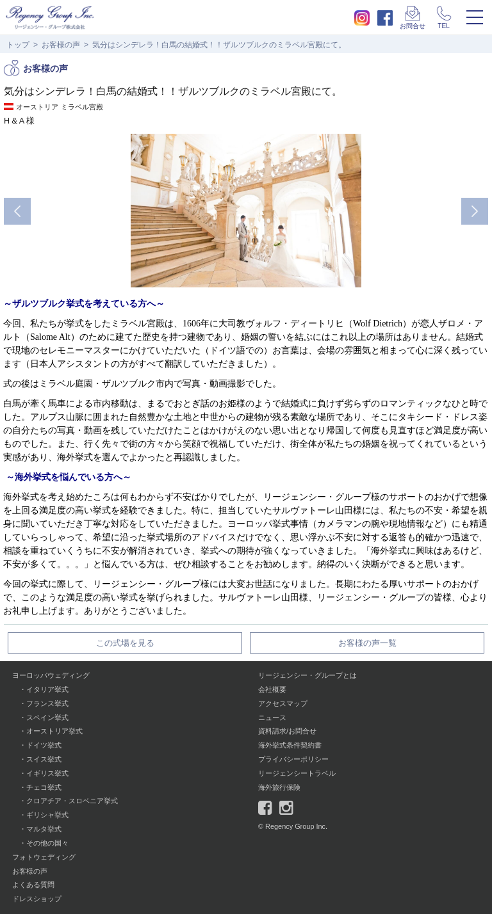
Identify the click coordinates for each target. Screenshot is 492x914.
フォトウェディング (44, 857)
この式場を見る (125, 643)
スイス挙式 (44, 759)
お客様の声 (61, 44)
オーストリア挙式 (54, 731)
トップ (17, 44)
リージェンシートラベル (297, 773)
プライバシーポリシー (293, 759)
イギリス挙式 (47, 773)
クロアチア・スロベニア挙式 (72, 801)
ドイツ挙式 (44, 745)
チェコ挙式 (44, 787)
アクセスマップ (283, 703)
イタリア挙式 (47, 689)
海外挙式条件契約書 (290, 745)
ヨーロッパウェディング (51, 675)
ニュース (272, 717)
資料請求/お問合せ (287, 731)
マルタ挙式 (44, 829)
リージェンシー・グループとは (307, 675)
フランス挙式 (47, 703)
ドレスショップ (37, 898)
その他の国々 (47, 843)
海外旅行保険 (279, 787)
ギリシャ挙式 (47, 815)
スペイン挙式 (47, 717)
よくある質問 (33, 884)
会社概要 (272, 689)
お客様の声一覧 (367, 643)
